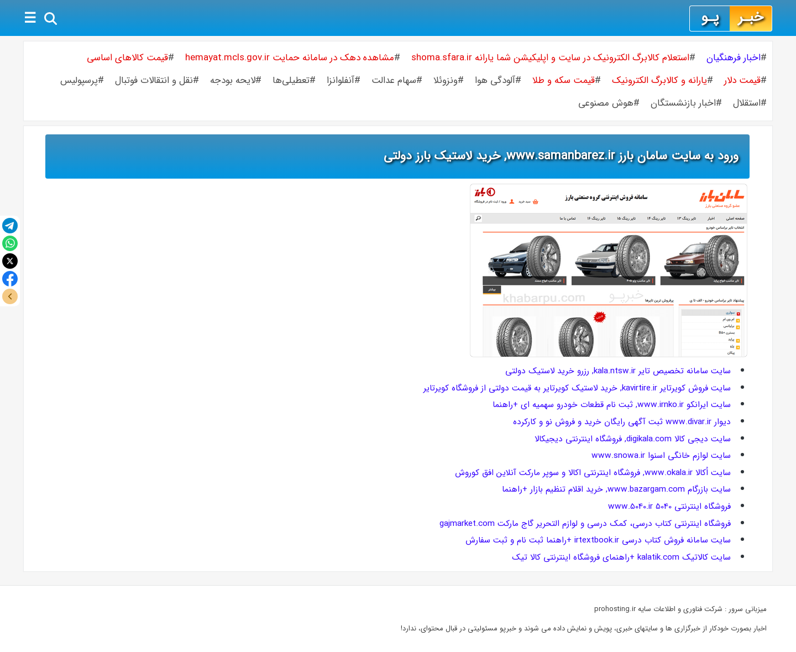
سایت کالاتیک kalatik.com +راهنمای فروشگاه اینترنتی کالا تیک (621, 557)
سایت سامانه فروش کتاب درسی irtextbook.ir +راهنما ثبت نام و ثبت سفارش (598, 540)
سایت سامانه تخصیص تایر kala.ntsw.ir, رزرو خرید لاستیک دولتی (618, 371)
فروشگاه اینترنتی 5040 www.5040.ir (669, 506)
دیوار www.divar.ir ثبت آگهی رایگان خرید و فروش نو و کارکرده (622, 422)
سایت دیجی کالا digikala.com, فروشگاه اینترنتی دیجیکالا (633, 439)
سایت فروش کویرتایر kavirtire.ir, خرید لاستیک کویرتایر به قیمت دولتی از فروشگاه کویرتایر (577, 388)
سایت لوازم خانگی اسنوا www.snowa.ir (661, 455)
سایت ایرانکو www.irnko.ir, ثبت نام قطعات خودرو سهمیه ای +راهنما (612, 404)
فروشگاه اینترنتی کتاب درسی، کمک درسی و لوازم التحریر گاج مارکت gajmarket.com (585, 523)
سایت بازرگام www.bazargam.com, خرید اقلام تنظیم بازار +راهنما (616, 489)
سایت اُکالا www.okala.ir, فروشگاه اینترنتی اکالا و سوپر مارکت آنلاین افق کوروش (593, 472)
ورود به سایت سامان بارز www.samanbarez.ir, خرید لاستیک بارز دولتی (561, 156)
